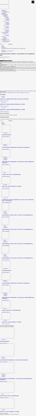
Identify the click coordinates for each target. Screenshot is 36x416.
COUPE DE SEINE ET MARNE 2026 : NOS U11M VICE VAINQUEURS (16, 147)
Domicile (5, 37)
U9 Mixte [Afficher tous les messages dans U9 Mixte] (5, 159)
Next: (14, 92)
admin (1, 100)
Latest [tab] (3, 122)
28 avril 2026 (7, 176)
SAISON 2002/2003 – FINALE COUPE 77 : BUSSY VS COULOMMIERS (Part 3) (17, 243)
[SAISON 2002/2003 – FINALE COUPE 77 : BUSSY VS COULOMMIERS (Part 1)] (5, 209)
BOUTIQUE (4, 12)
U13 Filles (7, 22)
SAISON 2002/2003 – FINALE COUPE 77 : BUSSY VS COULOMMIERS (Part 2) (17, 229)
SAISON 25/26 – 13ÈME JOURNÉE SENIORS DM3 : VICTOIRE (12, 104)
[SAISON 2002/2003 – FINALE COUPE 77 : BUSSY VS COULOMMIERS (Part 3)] (5, 238)
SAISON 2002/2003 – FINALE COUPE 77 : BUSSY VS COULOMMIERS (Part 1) (17, 215)
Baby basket (5, 15)
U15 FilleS (7, 26)
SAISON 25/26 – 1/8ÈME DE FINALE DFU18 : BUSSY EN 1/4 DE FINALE (14, 99)
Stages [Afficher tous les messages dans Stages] (5, 172)
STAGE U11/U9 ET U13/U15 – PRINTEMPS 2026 (11, 174)
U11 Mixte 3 (7, 20)
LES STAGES (4, 13)
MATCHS (3, 36)
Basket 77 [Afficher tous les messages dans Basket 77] (5, 144)
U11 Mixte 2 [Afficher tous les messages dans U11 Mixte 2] (6, 294)
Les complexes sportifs (5, 41)
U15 (4, 25)
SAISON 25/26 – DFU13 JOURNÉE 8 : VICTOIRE (11, 186)
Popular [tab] (3, 123)
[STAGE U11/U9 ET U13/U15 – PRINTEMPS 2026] (6, 171)
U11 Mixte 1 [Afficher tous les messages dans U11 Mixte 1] (6, 145)
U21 (4, 34)
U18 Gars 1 (7, 30)
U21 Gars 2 (7, 35)
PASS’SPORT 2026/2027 (6, 134)
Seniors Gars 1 (6, 33)
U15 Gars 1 (7, 27)
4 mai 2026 (6, 136)
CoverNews (12, 414)
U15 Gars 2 (7, 28)
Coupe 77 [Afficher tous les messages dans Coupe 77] (3, 50)
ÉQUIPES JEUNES (5, 14)
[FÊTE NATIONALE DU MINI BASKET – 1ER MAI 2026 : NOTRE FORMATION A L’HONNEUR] (6, 156)
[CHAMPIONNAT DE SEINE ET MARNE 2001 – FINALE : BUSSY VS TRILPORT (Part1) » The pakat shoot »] (5, 196)
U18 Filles (7, 29)
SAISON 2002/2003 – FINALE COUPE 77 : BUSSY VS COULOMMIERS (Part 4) (17, 257)
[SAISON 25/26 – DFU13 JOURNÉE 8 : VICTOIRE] (6, 183)
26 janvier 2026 (5, 111)
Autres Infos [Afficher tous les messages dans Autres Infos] (6, 268)
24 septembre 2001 (8, 202)
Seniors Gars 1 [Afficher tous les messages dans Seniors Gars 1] (4, 51)
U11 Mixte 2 (7, 19)
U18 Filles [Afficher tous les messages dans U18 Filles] (3, 97)
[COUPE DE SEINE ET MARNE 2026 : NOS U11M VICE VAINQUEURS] (6, 143)
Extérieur (5, 38)
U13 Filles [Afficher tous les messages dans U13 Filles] (5, 184)
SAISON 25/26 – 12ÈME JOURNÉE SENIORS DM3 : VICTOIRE (12, 109)
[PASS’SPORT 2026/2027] (6, 267)
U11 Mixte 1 (7, 18)
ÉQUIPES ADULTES (5, 32)
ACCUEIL (3, 10)
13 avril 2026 (7, 188)
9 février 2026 (5, 100)
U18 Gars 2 (7, 31)
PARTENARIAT (4, 11)
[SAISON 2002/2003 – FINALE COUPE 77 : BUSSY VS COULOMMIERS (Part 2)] (5, 224)
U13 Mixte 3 (7, 24)
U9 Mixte (7, 17)
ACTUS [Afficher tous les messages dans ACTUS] (5, 211)
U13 (4, 21)
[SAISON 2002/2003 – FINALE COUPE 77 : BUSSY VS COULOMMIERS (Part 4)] (5, 252)
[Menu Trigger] (33, 2)
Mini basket (5, 16)
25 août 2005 (7, 216)
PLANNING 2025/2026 (5, 39)
